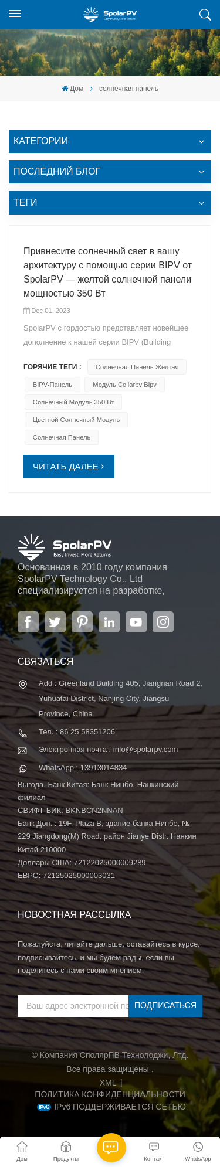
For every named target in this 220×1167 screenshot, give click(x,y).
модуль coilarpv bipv (125, 384)
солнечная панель (62, 437)
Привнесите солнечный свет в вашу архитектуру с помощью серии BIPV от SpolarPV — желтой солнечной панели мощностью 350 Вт (107, 272)
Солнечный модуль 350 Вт (73, 402)
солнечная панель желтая (137, 366)
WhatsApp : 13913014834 (83, 767)
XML (108, 1082)
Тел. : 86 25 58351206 (77, 731)
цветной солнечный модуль (76, 419)
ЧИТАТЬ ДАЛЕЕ (66, 466)
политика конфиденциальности (110, 1094)
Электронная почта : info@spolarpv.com (108, 749)
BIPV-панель (52, 384)
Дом (72, 88)
